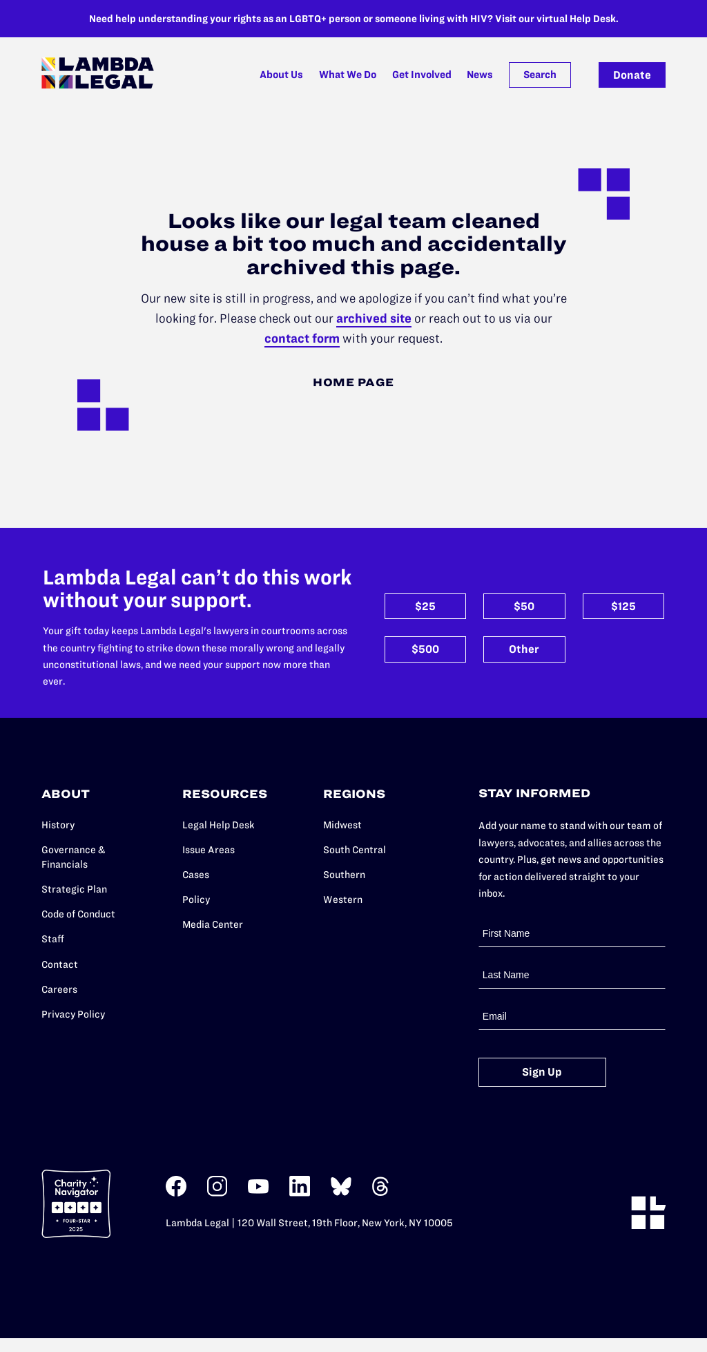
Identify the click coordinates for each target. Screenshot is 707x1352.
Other (524, 649)
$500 (425, 649)
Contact (59, 964)
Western (342, 899)
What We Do (347, 74)
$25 (425, 606)
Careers (59, 989)
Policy (196, 899)
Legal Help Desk (218, 824)
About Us (281, 74)
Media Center (212, 924)
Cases (195, 874)
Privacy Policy (73, 1014)
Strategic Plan (74, 889)
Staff (52, 938)
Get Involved (422, 74)
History (58, 824)
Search (539, 74)
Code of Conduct (78, 914)
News (480, 74)
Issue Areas (208, 849)
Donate (632, 75)
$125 (623, 606)
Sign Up (542, 1072)
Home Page (353, 382)
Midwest (342, 824)
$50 (524, 606)
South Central (354, 849)
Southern (344, 874)
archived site (373, 318)
